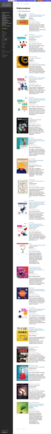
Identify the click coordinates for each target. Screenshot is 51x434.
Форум (3, 46)
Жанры (3, 31)
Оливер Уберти (31, 179)
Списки (3, 39)
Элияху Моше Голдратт (33, 56)
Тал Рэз (30, 243)
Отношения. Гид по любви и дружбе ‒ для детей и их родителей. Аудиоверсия (37, 290)
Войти (3, 50)
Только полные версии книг (24, 11)
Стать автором (5, 55)
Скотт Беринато (32, 307)
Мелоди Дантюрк (32, 327)
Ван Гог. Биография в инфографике (36, 160)
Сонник (3, 44)
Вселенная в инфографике (34, 385)
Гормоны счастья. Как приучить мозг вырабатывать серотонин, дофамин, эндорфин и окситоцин (36, 405)
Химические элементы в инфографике (37, 367)
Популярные (4, 32)
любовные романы (6, 12)
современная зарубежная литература (6, 23)
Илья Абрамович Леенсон (33, 365)
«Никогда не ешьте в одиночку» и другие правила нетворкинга (37, 246)
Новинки (3, 36)
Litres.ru (3, 54)
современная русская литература (6, 18)
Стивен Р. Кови (31, 13)
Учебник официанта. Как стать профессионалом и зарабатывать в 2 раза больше (36, 269)
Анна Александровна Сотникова (34, 267)
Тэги (3, 42)
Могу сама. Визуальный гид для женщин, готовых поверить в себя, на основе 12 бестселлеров (36, 225)
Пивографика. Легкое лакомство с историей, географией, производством (37, 329)
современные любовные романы (5, 20)
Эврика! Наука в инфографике (35, 119)
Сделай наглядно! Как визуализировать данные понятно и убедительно (37, 310)
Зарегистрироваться (6, 51)
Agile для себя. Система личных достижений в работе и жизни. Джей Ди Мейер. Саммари (37, 140)
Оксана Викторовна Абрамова (34, 384)
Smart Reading (31, 34)
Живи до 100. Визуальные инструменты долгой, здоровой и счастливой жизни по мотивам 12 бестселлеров (37, 100)
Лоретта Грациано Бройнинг (34, 402)
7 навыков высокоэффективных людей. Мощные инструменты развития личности (37, 16)
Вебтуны (3, 35)
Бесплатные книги (5, 38)
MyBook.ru (4, 56)
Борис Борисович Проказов (34, 347)
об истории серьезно (6, 25)
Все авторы (4, 43)
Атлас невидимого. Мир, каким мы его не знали (36, 182)
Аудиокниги (4, 34)
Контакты (4, 47)
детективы (4, 24)
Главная (18, 3)
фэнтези (3, 13)
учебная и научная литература (6, 16)
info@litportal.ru (4, 432)
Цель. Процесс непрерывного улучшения (35, 59)
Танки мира (31, 348)
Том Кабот (31, 118)
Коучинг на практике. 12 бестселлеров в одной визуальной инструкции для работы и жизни (37, 79)
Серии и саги (4, 40)
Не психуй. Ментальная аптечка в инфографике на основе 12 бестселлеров (36, 37)
